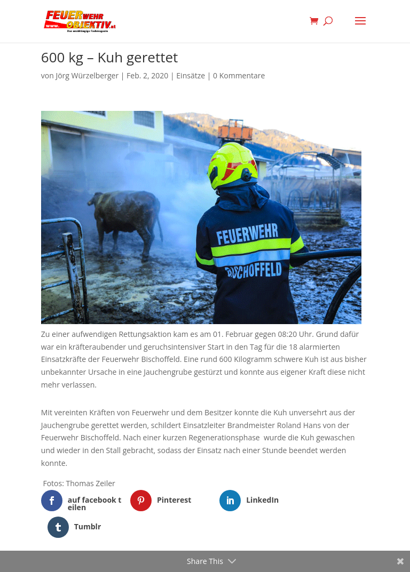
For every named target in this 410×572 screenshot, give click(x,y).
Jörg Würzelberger (87, 75)
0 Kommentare (239, 75)
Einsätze (190, 75)
